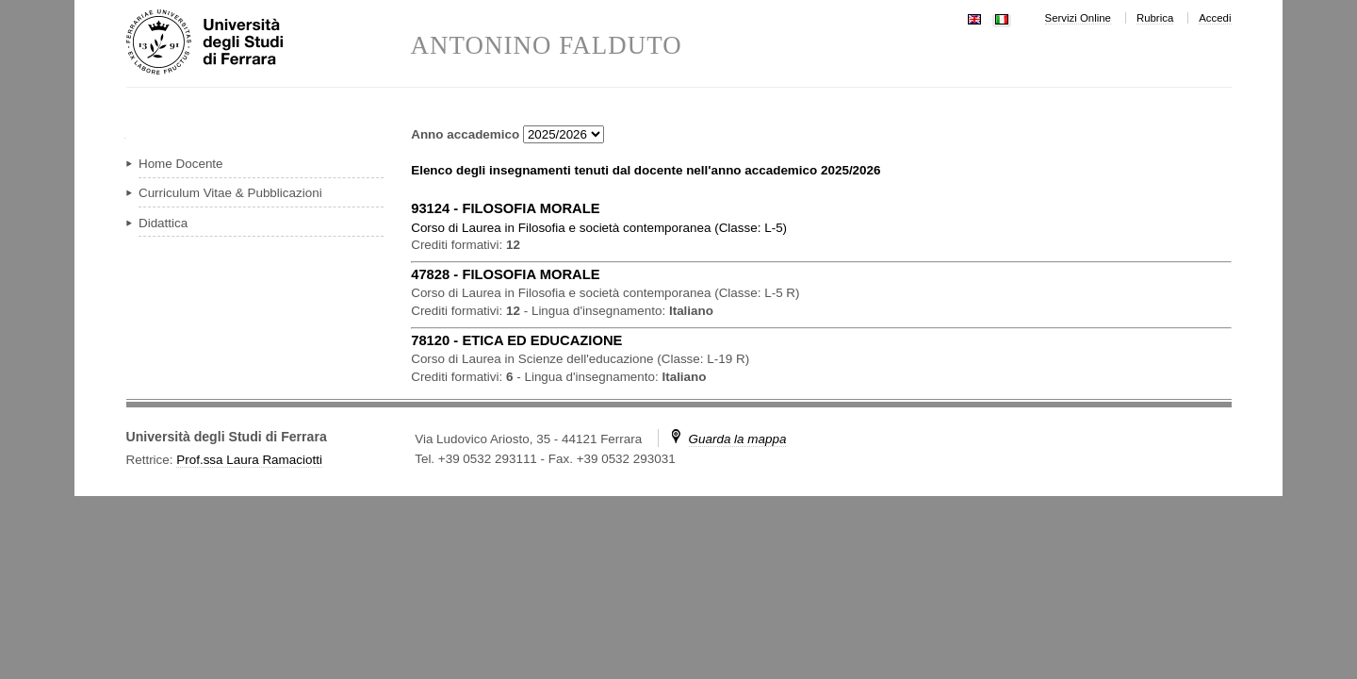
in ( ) (599, 228)
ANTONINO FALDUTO (546, 45)
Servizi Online (1078, 18)
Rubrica (1154, 18)
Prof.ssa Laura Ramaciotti (249, 460)
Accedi (1215, 18)
